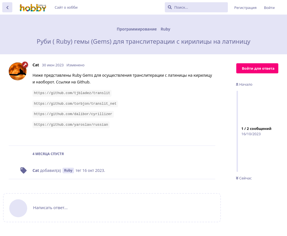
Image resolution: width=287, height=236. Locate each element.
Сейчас (244, 178)
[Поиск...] (196, 7)
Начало (244, 84)
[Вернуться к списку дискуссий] (7, 7)
